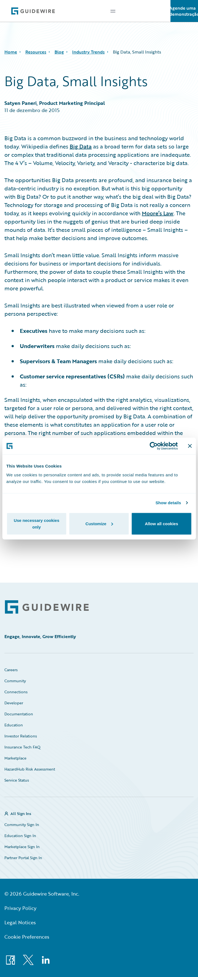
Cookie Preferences (26, 936)
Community (15, 681)
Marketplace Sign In (22, 846)
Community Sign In (21, 824)
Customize (99, 523)
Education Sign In (20, 835)
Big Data (81, 146)
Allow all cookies (161, 523)
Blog (59, 52)
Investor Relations (20, 736)
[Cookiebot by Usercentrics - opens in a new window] (153, 446)
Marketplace (15, 758)
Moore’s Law (157, 213)
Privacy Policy (20, 908)
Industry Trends (88, 52)
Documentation (18, 714)
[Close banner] (190, 446)
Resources (35, 52)
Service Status (16, 780)
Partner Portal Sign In (23, 858)
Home (10, 52)
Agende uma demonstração (184, 11)
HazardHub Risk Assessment (29, 769)
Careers (11, 670)
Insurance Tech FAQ (22, 747)
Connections (16, 692)
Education (13, 725)
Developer (13, 703)
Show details (168, 502)
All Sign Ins (20, 813)
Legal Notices (20, 922)
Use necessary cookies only (36, 523)
